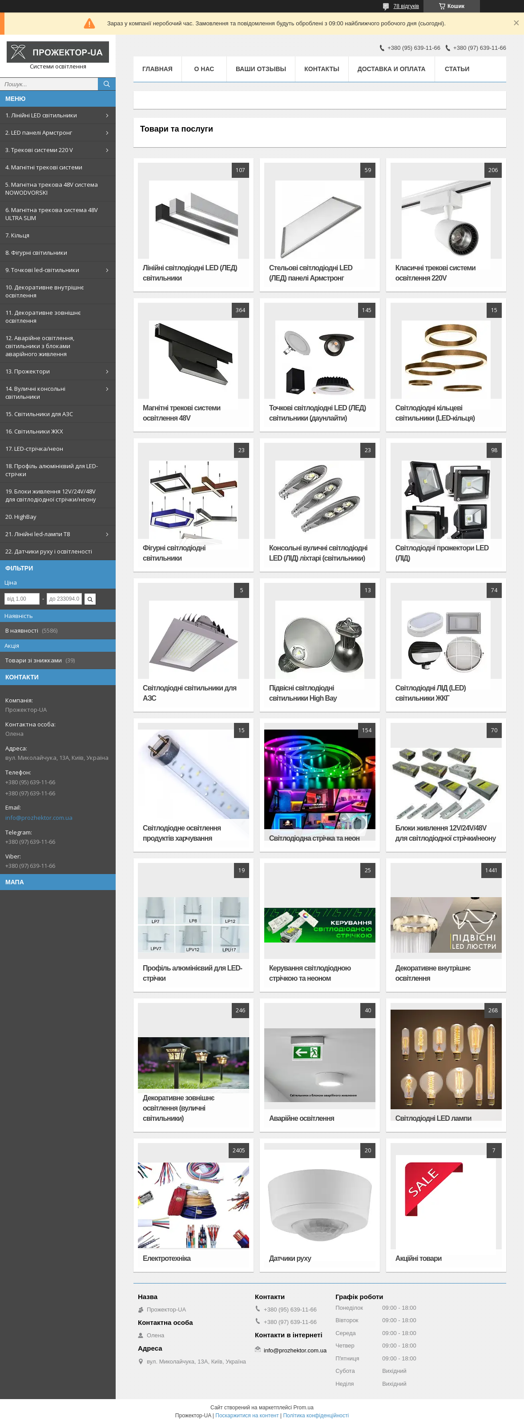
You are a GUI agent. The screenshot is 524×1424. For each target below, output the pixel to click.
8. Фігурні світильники (36, 253)
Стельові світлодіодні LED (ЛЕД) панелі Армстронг (310, 273)
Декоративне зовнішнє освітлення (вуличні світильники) (178, 1108)
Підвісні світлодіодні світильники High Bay (303, 693)
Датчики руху (290, 1258)
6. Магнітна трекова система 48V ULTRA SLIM (51, 214)
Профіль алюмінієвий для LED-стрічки (192, 973)
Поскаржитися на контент (246, 1415)
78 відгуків (406, 6)
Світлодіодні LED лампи (433, 1118)
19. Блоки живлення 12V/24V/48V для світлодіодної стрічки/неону (50, 495)
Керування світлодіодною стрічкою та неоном (310, 973)
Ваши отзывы (261, 68)
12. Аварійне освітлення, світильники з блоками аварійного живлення (39, 346)
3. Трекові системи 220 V (39, 150)
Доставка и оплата (392, 68)
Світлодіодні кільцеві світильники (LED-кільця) (435, 413)
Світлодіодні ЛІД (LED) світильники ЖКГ (430, 693)
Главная (157, 68)
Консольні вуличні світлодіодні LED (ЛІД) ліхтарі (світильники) (318, 553)
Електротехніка (166, 1258)
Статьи (457, 68)
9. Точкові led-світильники (42, 270)
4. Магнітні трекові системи (43, 167)
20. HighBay (20, 517)
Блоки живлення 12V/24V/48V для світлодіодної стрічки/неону (445, 833)
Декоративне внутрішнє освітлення (433, 973)
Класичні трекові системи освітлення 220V (435, 273)
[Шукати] (107, 84)
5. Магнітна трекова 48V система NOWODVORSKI (51, 189)
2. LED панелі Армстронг (38, 132)
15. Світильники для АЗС (39, 414)
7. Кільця (17, 235)
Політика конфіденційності (316, 1415)
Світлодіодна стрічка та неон (314, 838)
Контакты (321, 68)
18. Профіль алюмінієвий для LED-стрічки (51, 470)
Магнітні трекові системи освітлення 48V (181, 413)
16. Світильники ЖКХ (34, 431)
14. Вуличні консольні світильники (35, 393)
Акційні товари (418, 1258)
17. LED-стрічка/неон (34, 449)
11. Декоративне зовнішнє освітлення (43, 317)
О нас (204, 68)
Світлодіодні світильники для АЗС (189, 693)
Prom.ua (304, 1407)
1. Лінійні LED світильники (41, 115)
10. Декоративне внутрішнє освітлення (44, 291)
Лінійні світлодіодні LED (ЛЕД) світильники (190, 273)
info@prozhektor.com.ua (39, 818)
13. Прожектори (27, 371)
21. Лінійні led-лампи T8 (37, 534)
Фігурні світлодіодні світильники (174, 553)
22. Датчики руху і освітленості (48, 551)
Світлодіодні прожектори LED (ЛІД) (441, 553)
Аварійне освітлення (301, 1118)
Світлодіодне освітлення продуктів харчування (182, 833)
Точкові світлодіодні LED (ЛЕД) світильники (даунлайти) (317, 413)
